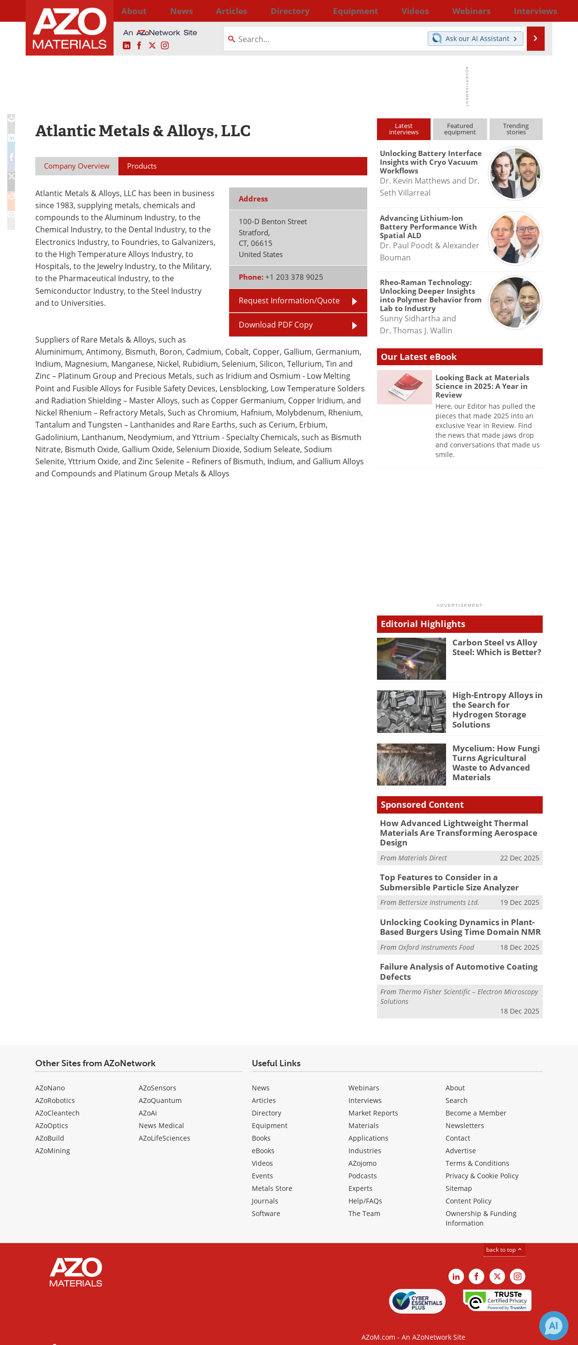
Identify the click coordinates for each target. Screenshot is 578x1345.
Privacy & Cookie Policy (482, 1166)
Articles (264, 1090)
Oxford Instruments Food (436, 939)
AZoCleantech (57, 1103)
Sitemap (459, 1178)
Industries (364, 1140)
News (261, 1078)
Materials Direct (422, 854)
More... (530, 10)
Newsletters (465, 1115)
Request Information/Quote (289, 300)
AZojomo (362, 1153)
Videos (262, 1153)
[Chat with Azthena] (553, 1325)
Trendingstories (516, 128)
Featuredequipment (460, 128)
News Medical (161, 1115)
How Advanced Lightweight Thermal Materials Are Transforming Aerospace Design (450, 831)
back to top (504, 1240)
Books (261, 1128)
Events (262, 1166)
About (455, 1078)
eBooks (263, 1140)
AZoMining (52, 1140)
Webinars (363, 1078)
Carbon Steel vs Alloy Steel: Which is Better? (493, 646)
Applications (368, 1128)
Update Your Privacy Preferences (108, 1332)
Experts (360, 1178)
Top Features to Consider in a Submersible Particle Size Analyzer (457, 878)
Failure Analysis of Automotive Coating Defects (451, 963)
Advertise (461, 1140)
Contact (458, 1128)
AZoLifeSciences (164, 1128)
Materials (363, 1115)
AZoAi (148, 1103)
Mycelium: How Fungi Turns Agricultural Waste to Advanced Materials (491, 761)
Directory (263, 10)
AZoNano (50, 1078)
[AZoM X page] (152, 46)
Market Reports (373, 1103)
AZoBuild (49, 1128)
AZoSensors (157, 1078)
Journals (265, 1191)
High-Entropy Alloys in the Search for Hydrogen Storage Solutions (496, 703)
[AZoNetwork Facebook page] (139, 46)
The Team (364, 1203)
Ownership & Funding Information (481, 1208)
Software (266, 1203)
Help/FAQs (365, 1191)
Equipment (270, 1115)
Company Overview (77, 166)
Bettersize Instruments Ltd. (438, 896)
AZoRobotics (55, 1090)
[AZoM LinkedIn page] (126, 46)
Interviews (365, 1090)
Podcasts (362, 1166)
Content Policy (468, 1191)
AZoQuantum (160, 1090)
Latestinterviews (404, 128)
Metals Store (272, 1178)
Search (457, 1090)
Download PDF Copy (276, 324)
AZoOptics (51, 1115)
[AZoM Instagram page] (165, 46)
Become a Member (476, 1103)
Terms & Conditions (477, 1153)
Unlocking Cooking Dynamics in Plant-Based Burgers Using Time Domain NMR (459, 921)
